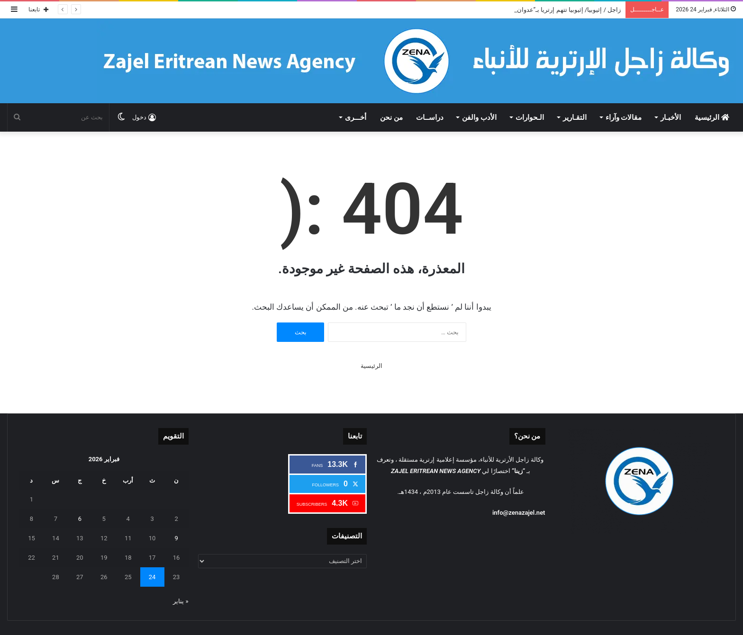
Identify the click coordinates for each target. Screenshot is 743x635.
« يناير (180, 601)
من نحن (391, 117)
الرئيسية (712, 117)
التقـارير (575, 117)
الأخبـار (671, 117)
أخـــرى (355, 117)
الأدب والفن (479, 117)
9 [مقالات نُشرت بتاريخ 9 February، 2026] (176, 538)
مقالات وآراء (624, 117)
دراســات (430, 117)
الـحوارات (530, 117)
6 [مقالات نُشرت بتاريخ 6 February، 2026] (80, 518)
